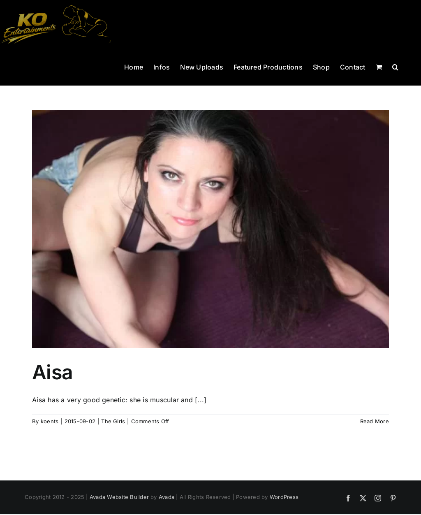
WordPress (284, 497)
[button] (395, 66)
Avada (166, 497)
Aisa (52, 372)
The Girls (113, 421)
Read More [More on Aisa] (374, 421)
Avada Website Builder (119, 497)
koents (49, 421)
